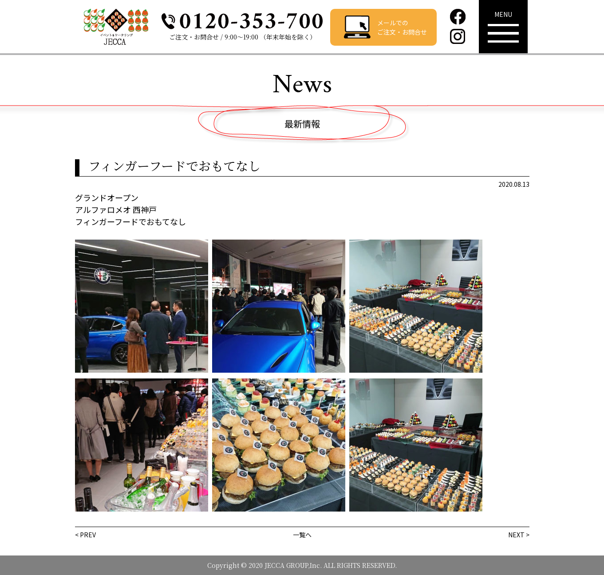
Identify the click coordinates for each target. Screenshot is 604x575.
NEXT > (518, 534)
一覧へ (302, 534)
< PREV (85, 534)
